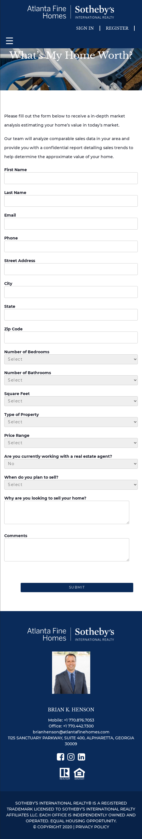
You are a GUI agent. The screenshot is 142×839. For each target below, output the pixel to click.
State (9, 306)
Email (10, 215)
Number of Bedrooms (26, 351)
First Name (15, 169)
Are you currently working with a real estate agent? (58, 456)
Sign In (85, 28)
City (8, 283)
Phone (11, 238)
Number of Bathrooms (27, 372)
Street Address (19, 260)
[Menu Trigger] (9, 40)
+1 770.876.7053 (79, 720)
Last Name (15, 192)
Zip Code (13, 329)
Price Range (16, 435)
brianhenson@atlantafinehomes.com (71, 732)
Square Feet (17, 393)
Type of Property (21, 414)
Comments (15, 535)
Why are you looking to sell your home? (45, 498)
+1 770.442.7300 (78, 726)
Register (117, 28)
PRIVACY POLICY (92, 826)
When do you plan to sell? (31, 477)
